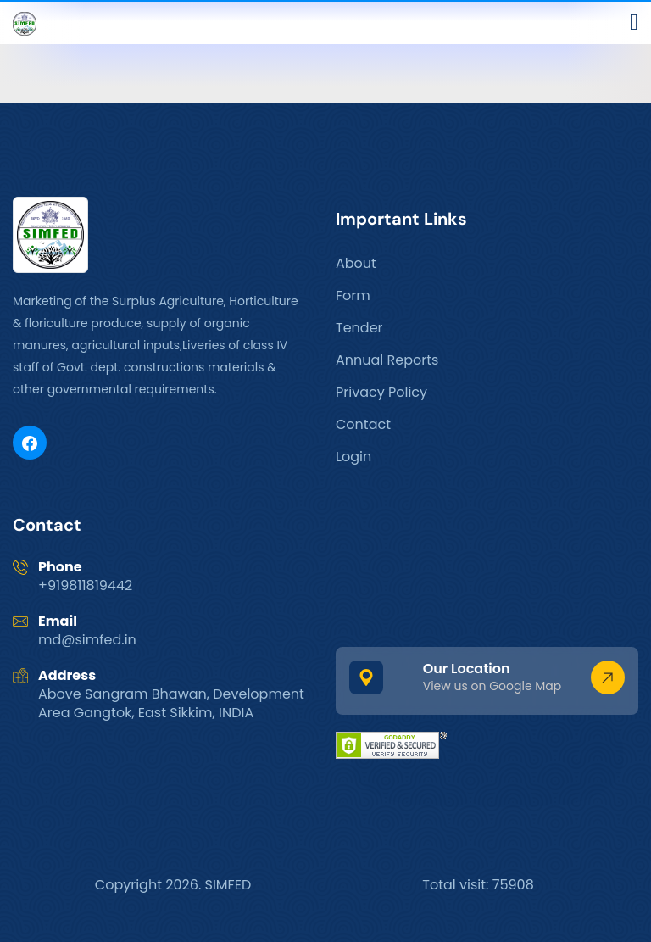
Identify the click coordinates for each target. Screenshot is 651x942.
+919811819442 (85, 585)
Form (353, 295)
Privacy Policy (381, 392)
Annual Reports (387, 360)
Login (353, 456)
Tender (359, 327)
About (356, 263)
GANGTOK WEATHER (487, 566)
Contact (363, 424)
